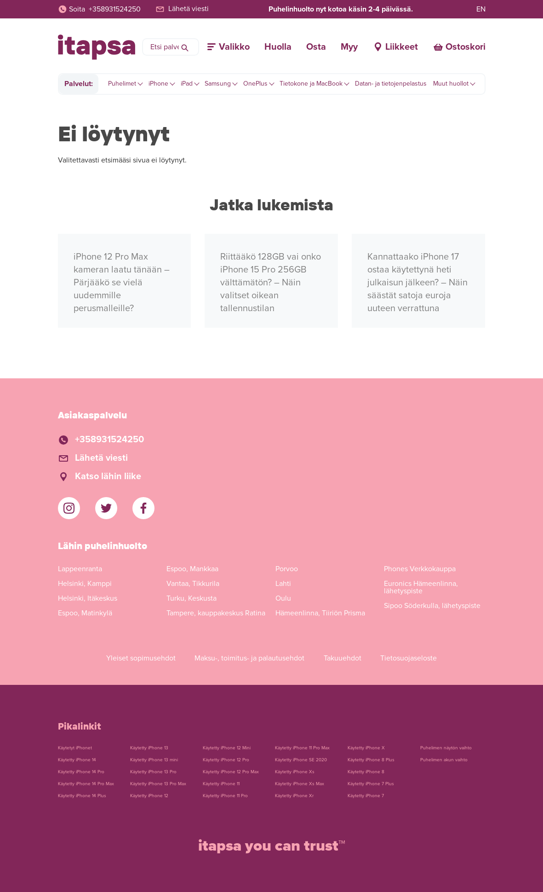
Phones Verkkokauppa (420, 569)
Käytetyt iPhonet (75, 748)
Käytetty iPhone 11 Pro (225, 796)
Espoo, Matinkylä (85, 613)
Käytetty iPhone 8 (366, 772)
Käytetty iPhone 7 (366, 796)
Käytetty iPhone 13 (149, 748)
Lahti (283, 583)
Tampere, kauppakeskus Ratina (215, 613)
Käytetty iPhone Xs (294, 772)
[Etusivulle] (96, 47)
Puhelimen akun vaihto (444, 760)
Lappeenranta (80, 569)
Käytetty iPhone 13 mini (154, 760)
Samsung (218, 83)
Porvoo (286, 569)
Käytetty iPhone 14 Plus (82, 796)
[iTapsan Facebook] (143, 508)
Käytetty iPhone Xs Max (299, 784)
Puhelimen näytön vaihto (446, 748)
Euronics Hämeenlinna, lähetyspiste (421, 587)
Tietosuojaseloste (408, 658)
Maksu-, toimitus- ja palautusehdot (249, 658)
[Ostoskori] (459, 47)
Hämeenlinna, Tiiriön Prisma (320, 613)
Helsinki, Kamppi (85, 583)
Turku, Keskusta (191, 598)
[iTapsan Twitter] (106, 508)
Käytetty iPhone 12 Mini (227, 748)
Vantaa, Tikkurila (192, 583)
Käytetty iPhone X (366, 748)
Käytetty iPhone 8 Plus (371, 760)
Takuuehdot (342, 658)
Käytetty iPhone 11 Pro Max (302, 748)
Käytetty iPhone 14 (77, 760)
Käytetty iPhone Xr (294, 796)
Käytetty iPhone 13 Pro (153, 772)
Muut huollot (451, 83)
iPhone (158, 83)
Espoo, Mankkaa (192, 569)
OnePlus (255, 83)
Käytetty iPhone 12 (149, 796)
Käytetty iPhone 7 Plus (371, 784)
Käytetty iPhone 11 (221, 784)
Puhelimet (122, 83)
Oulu (283, 598)
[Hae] (185, 47)
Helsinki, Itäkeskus (87, 598)
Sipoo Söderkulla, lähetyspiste (432, 605)
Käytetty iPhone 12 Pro (226, 760)
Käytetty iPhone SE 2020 (301, 760)
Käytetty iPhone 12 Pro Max (231, 772)
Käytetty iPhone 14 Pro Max (86, 784)
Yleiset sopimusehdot (141, 658)
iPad (187, 83)
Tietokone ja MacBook (311, 83)
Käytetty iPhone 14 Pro (81, 772)
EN (481, 9)
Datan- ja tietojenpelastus (391, 83)
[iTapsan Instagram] (69, 508)
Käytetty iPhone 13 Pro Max (158, 784)
